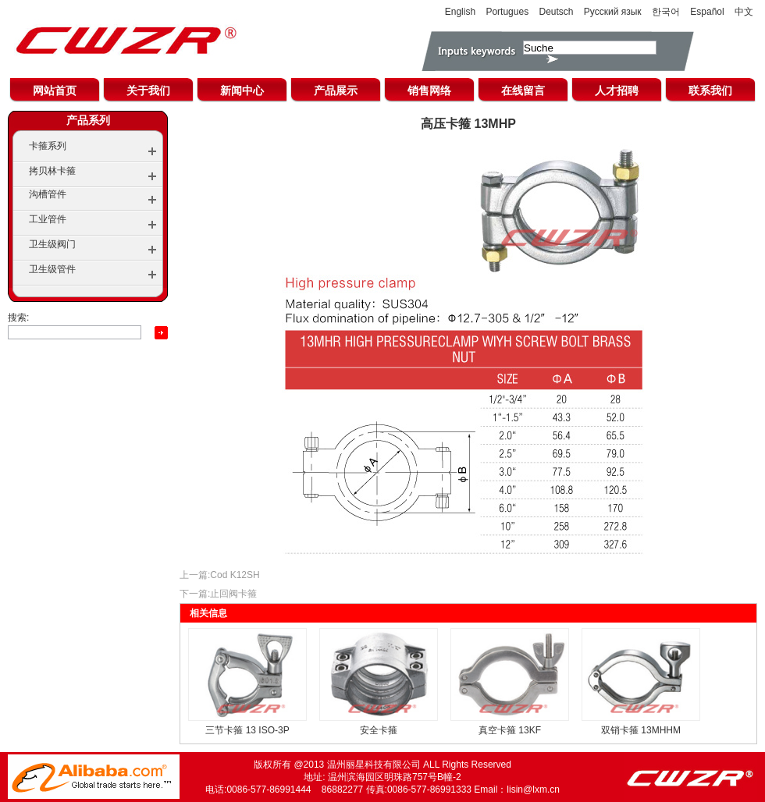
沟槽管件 (47, 194)
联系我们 (710, 90)
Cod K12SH (234, 575)
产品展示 (336, 90)
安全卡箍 (378, 730)
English (460, 11)
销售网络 (429, 90)
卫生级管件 (52, 269)
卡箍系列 (47, 145)
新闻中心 (242, 90)
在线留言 (523, 90)
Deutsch (556, 11)
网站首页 (54, 90)
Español (707, 11)
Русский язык (613, 11)
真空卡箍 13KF (510, 730)
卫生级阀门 (52, 244)
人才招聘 (617, 90)
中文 (744, 11)
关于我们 (148, 90)
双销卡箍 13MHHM (641, 730)
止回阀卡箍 (233, 593)
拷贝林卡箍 (52, 170)
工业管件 (47, 219)
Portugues (507, 11)
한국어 (666, 11)
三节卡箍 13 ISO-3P (247, 730)
